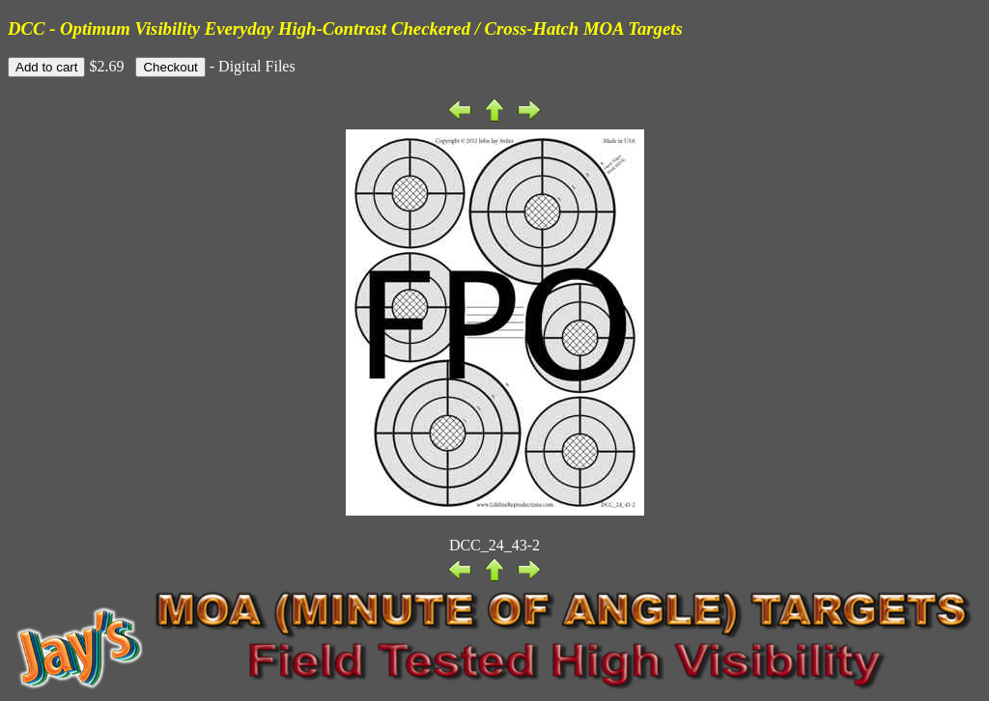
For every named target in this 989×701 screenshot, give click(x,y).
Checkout (170, 67)
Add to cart (46, 67)
